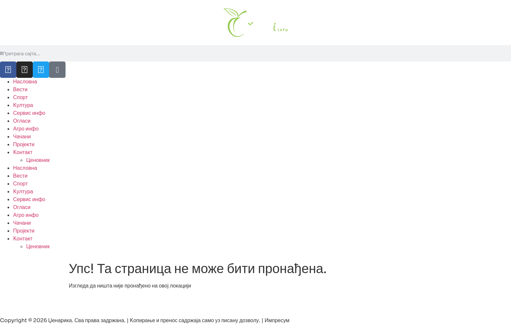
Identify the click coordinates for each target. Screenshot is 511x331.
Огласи (21, 120)
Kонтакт (22, 152)
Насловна (25, 81)
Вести (20, 89)
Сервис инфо (29, 113)
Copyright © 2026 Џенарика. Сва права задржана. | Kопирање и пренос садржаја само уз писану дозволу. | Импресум (145, 320)
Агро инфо (26, 128)
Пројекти (23, 144)
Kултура (23, 105)
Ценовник (38, 160)
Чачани (22, 136)
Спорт (20, 97)
